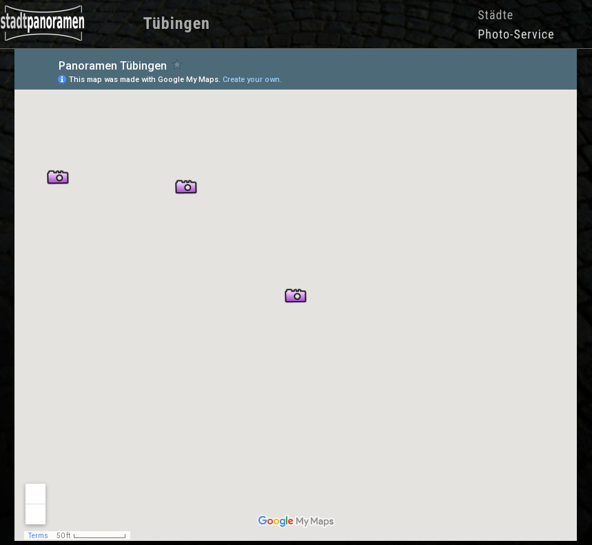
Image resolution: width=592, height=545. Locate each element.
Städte (495, 15)
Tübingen (176, 23)
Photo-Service (516, 34)
